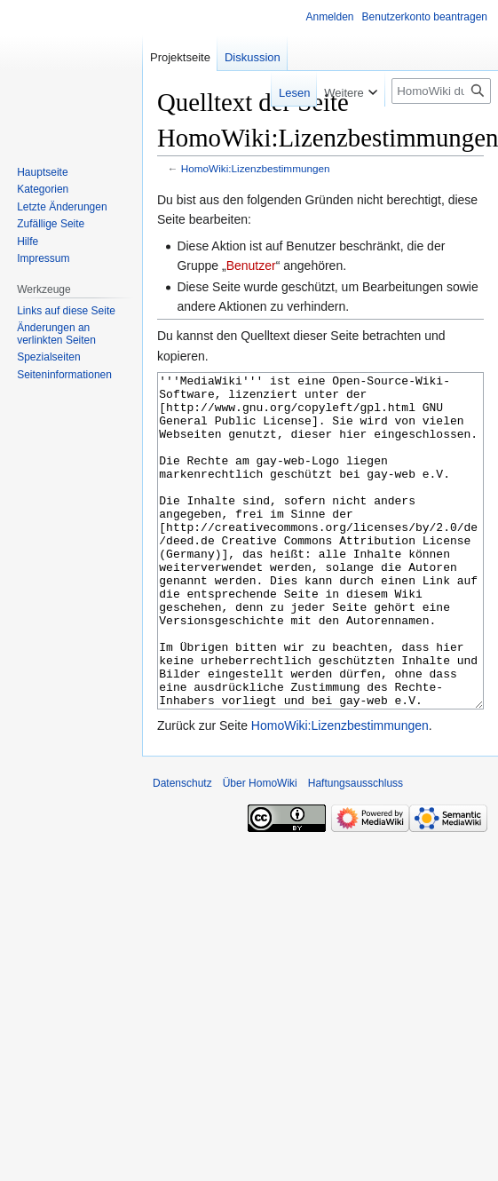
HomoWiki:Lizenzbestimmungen (255, 168)
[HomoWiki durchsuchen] (441, 91)
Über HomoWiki (260, 850)
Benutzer (251, 265)
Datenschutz (182, 850)
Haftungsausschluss (355, 850)
